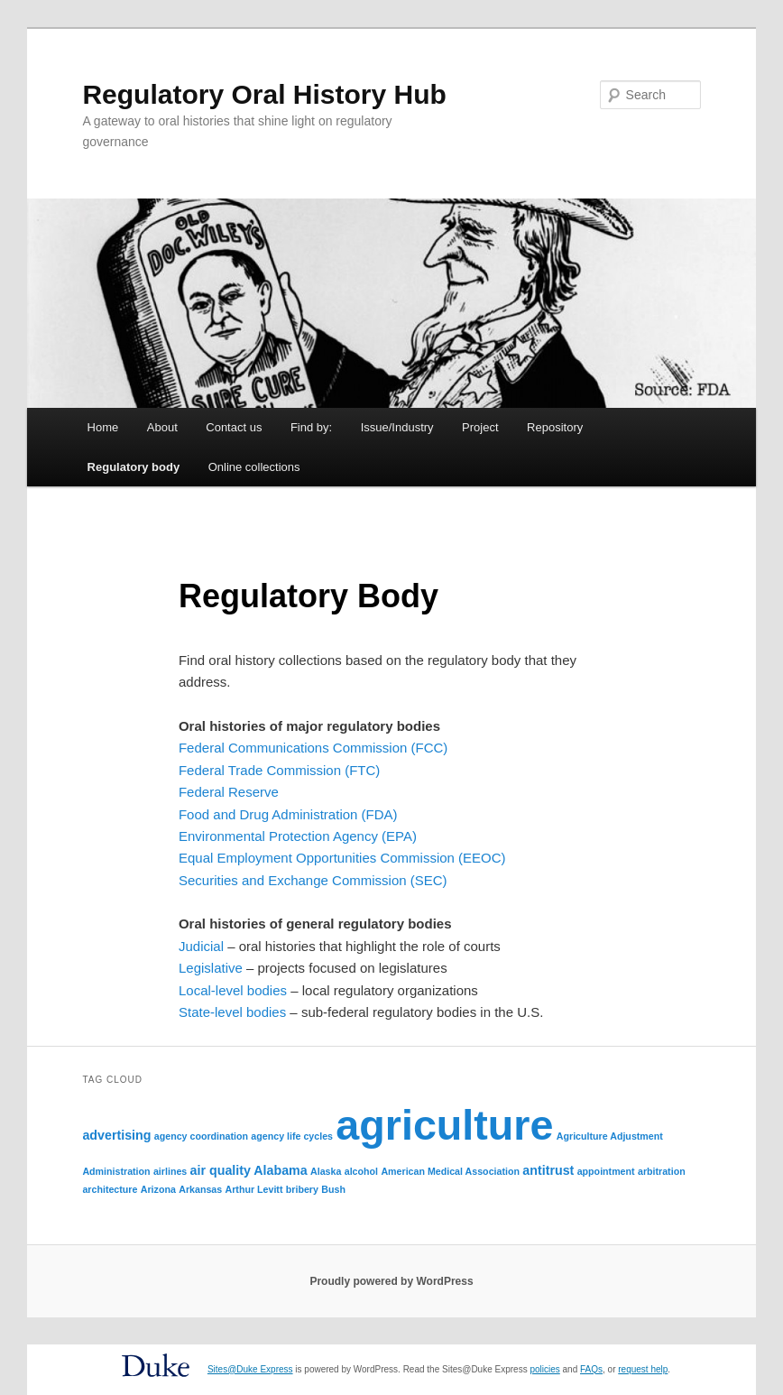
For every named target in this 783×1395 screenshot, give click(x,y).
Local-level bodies (233, 990)
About (162, 427)
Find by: (311, 427)
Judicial (201, 946)
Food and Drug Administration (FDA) (288, 814)
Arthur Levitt (254, 1189)
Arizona (158, 1189)
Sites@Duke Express (250, 1369)
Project (480, 427)
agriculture (444, 1125)
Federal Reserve (229, 791)
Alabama (280, 1170)
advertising (116, 1135)
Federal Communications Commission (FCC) (313, 747)
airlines (170, 1171)
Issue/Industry (397, 427)
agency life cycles (292, 1136)
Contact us (234, 427)
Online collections (254, 467)
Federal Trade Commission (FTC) (279, 770)
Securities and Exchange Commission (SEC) (313, 880)
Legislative (211, 967)
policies (544, 1369)
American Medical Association (450, 1171)
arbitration (662, 1171)
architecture (109, 1189)
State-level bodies (232, 1012)
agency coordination (201, 1136)
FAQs (591, 1369)
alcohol (361, 1171)
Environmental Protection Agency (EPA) (298, 836)
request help (643, 1369)
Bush (333, 1189)
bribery (302, 1189)
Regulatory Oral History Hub (264, 94)
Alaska (325, 1171)
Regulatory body (134, 467)
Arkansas (200, 1189)
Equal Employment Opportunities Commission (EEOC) (342, 857)
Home (103, 427)
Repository (555, 427)
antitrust (548, 1170)
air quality (220, 1170)
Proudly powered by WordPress (391, 1281)
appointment (606, 1171)
